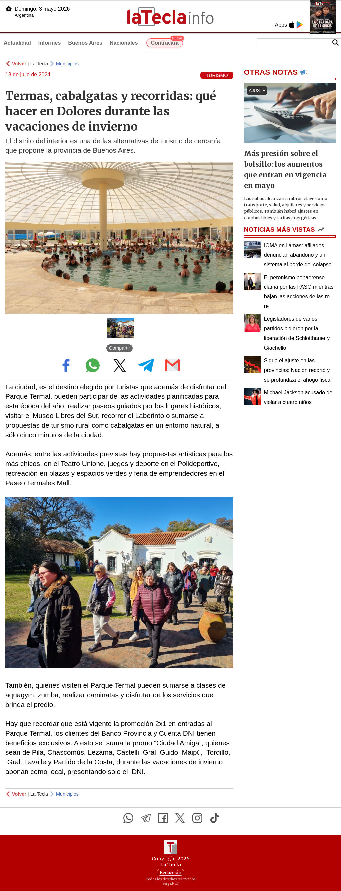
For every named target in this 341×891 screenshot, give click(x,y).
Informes (49, 43)
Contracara (167, 42)
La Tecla (39, 63)
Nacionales (124, 43)
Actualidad (17, 43)
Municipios (67, 63)
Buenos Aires (85, 43)
